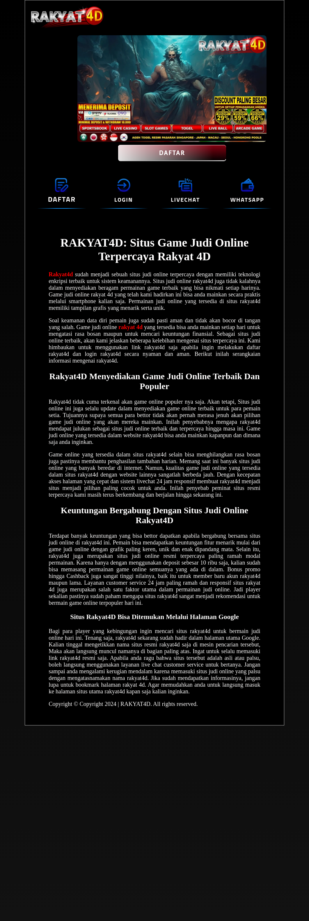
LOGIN (123, 199)
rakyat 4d (130, 327)
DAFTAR (172, 153)
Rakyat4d (61, 274)
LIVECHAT (185, 199)
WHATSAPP (247, 199)
